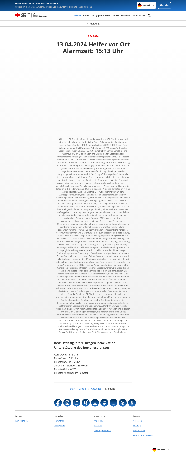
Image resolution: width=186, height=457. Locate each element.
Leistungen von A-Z (102, 430)
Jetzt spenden (21, 420)
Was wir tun (88, 15)
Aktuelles (98, 425)
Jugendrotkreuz (103, 15)
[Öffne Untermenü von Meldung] (93, 23)
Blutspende (59, 425)
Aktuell (77, 15)
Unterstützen (138, 15)
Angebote (98, 420)
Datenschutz (139, 430)
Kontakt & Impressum (143, 435)
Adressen (137, 420)
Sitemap (137, 425)
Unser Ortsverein (121, 15)
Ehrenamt (59, 420)
